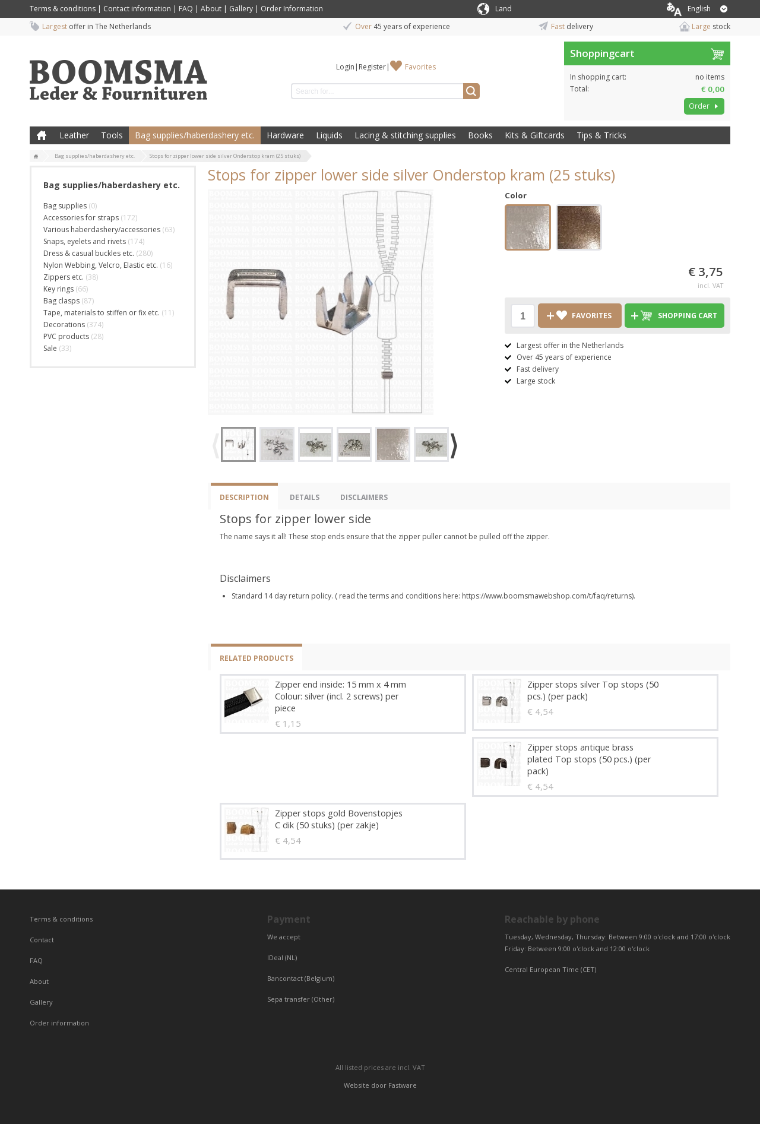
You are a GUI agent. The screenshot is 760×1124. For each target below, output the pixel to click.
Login (345, 67)
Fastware (402, 1085)
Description (244, 497)
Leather (74, 135)
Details (304, 497)
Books (480, 135)
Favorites (420, 67)
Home (41, 135)
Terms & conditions (63, 9)
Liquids (329, 135)
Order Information (292, 9)
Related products (256, 658)
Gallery (241, 9)
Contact (43, 939)
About (211, 9)
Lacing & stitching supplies (405, 135)
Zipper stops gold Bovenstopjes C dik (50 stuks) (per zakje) (339, 819)
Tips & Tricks (601, 135)
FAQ (186, 9)
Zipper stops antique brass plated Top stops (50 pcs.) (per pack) (589, 759)
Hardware (285, 135)
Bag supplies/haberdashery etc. (195, 135)
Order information (59, 1022)
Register (372, 67)
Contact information (137, 9)
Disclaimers (364, 497)
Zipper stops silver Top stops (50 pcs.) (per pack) (592, 690)
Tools (112, 135)
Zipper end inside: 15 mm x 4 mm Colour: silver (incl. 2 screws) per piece (340, 696)
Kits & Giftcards (535, 135)
